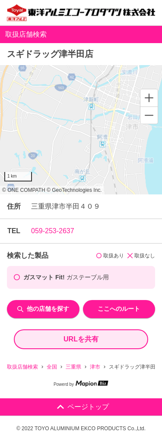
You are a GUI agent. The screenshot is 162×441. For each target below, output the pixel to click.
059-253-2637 (52, 231)
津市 (95, 367)
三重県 (73, 367)
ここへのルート (119, 308)
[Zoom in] (149, 97)
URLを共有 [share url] (81, 339)
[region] (81, 129)
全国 (52, 367)
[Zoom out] (149, 115)
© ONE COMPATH (23, 190)
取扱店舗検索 (22, 367)
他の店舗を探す (43, 308)
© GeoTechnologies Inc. (74, 190)
